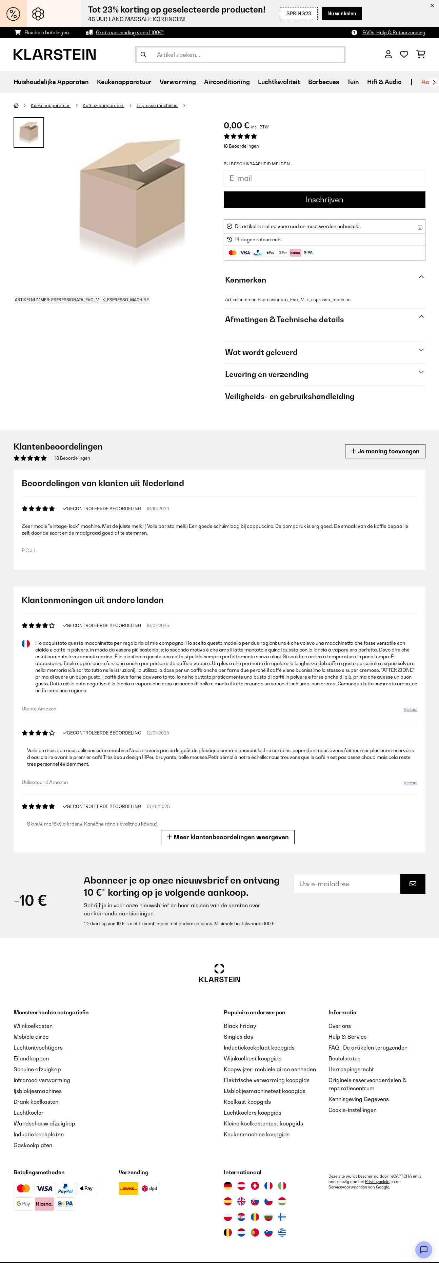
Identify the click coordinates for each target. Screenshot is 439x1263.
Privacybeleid (377, 1181)
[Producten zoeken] (240, 54)
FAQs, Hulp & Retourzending (393, 32)
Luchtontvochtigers (38, 1047)
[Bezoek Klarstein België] (228, 1232)
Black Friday (240, 1025)
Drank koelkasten (36, 1101)
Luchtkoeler (29, 1112)
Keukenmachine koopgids (257, 1134)
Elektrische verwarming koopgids (267, 1080)
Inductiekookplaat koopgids (259, 1047)
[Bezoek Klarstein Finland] (282, 1217)
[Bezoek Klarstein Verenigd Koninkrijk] (241, 1201)
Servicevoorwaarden (347, 1187)
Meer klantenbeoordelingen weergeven (228, 837)
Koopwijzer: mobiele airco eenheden (270, 1069)
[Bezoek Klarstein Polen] (228, 1217)
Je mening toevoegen (385, 451)
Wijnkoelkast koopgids (252, 1058)
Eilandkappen (31, 1058)
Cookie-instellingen (352, 1109)
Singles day (238, 1036)
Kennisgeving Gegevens (358, 1099)
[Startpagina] (22, 105)
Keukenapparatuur (51, 105)
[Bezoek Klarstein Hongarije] (282, 1201)
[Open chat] (423, 1249)
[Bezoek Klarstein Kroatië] (241, 1217)
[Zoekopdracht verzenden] (143, 54)
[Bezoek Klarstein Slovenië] (268, 1232)
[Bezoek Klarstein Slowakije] (255, 1201)
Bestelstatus (344, 1058)
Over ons (339, 1025)
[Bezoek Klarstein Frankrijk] (268, 1186)
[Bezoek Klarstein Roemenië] (255, 1217)
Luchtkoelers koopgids (252, 1112)
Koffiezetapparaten (103, 105)
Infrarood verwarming (42, 1080)
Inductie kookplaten (39, 1134)
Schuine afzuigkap (37, 1069)
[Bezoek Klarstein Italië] (282, 1186)
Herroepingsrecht (351, 1069)
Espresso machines (157, 105)
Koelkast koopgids (247, 1101)
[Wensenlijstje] (404, 54)
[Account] (388, 54)
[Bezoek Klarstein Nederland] (241, 1232)
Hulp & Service (347, 1036)
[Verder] (434, 82)
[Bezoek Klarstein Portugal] (255, 1232)
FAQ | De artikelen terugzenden (367, 1047)
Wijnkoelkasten (33, 1025)
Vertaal (410, 709)
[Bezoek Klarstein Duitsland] (228, 1186)
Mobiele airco (31, 1036)
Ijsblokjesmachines (38, 1091)
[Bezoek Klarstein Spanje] (228, 1201)
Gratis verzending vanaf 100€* (130, 32)
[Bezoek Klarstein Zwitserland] (255, 1186)
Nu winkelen (341, 13)
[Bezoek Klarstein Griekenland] (282, 1232)
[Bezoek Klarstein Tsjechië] (268, 1201)
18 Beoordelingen (241, 146)
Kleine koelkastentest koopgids (263, 1123)
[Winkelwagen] (420, 54)
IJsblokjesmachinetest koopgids (264, 1091)
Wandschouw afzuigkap (44, 1123)
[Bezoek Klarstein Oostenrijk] (241, 1186)
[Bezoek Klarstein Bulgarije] (268, 1217)
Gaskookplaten (33, 1145)
